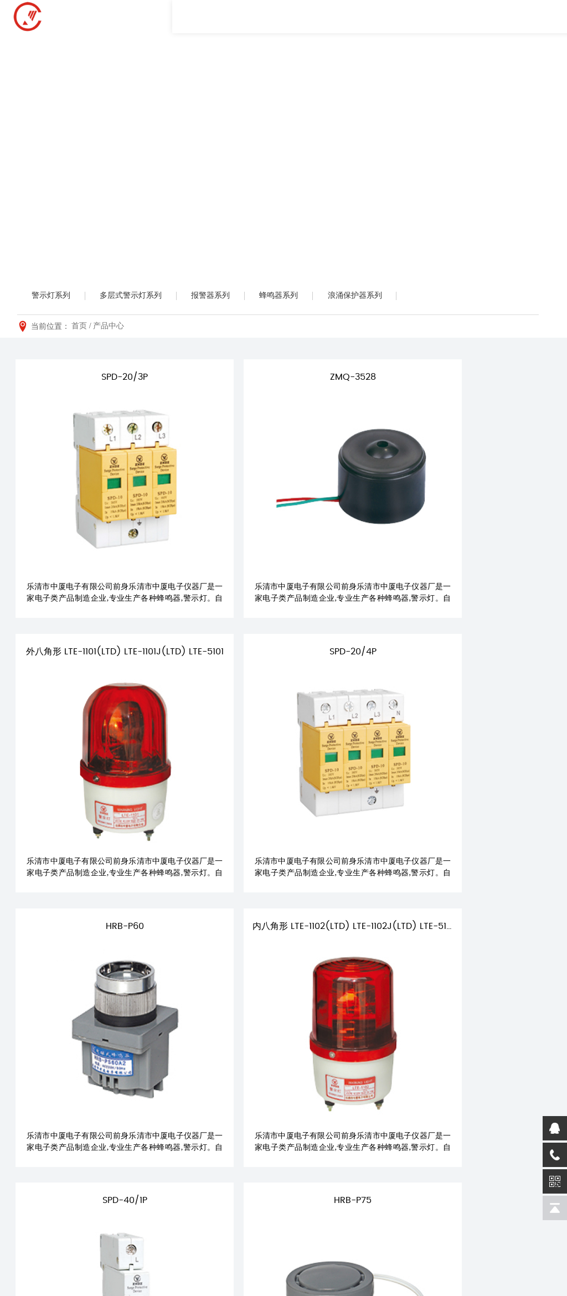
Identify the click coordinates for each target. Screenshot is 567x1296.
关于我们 (172, 1113)
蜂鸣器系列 (292, 296)
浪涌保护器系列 (372, 296)
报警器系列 (220, 296)
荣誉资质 (170, 1149)
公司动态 (309, 1133)
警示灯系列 (53, 296)
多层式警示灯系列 (137, 296)
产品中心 (108, 327)
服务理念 (378, 1133)
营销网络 (378, 1149)
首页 (79, 327)
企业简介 (170, 1133)
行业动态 (309, 1149)
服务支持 (381, 1113)
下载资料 (378, 1166)
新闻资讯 (311, 1113)
